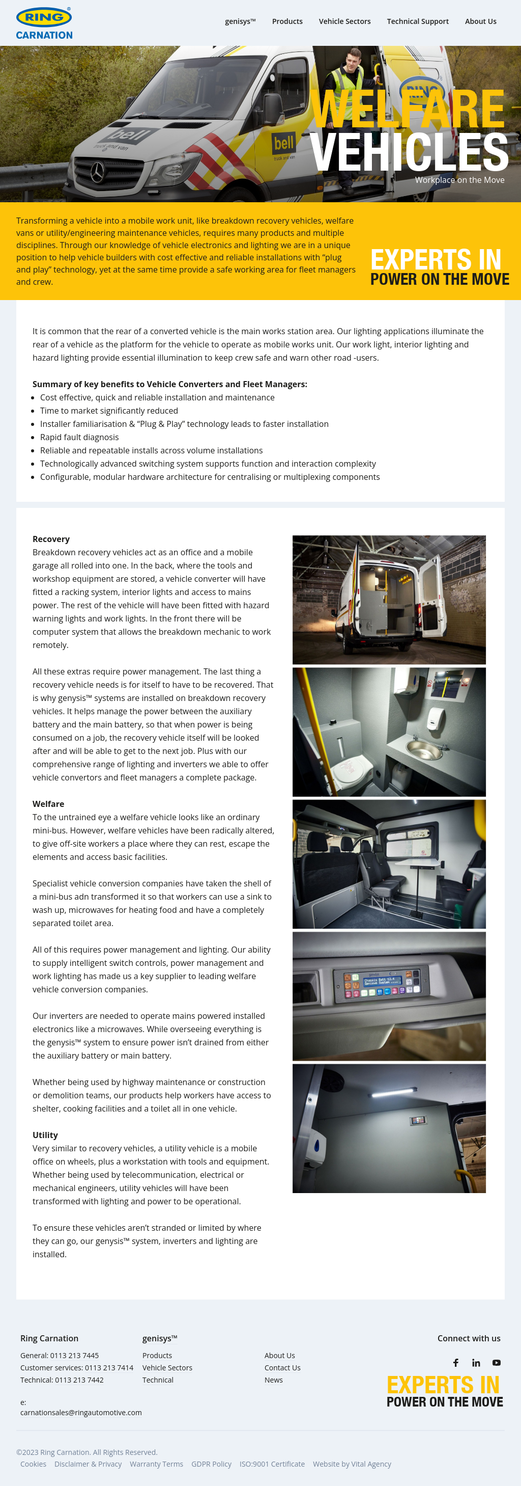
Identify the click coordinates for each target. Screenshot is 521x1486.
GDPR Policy (211, 1464)
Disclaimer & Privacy (88, 1464)
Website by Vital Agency (352, 1464)
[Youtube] (496, 1363)
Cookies (33, 1464)
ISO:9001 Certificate (272, 1464)
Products (157, 1355)
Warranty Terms (156, 1464)
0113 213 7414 (109, 1367)
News (274, 1380)
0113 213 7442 (79, 1380)
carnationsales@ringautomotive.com (81, 1412)
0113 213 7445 (74, 1355)
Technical (157, 1380)
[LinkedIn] (476, 1363)
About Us (280, 1355)
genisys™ (160, 1338)
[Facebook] (456, 1363)
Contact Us (283, 1367)
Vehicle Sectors (167, 1367)
